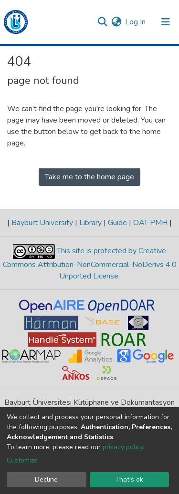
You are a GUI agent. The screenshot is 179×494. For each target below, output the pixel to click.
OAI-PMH (150, 222)
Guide (117, 222)
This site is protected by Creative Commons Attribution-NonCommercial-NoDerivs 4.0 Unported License (90, 263)
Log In (136, 22)
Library (90, 222)
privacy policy (123, 447)
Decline (46, 479)
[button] (116, 22)
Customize (22, 460)
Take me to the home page (89, 177)
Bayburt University (42, 222)
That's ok (129, 479)
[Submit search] (102, 22)
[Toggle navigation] (165, 21)
